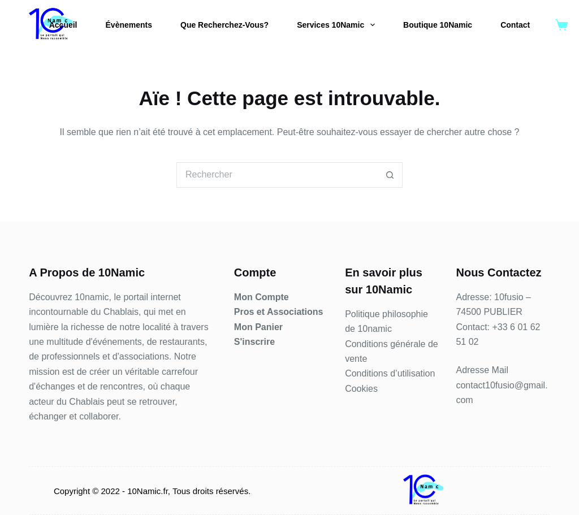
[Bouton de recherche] (390, 175)
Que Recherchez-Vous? (224, 24)
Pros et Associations (278, 312)
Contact (515, 24)
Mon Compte (261, 297)
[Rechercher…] (276, 175)
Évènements (129, 24)
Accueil (63, 24)
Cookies (361, 388)
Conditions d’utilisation (390, 373)
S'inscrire (254, 342)
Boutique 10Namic (437, 24)
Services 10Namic (338, 25)
